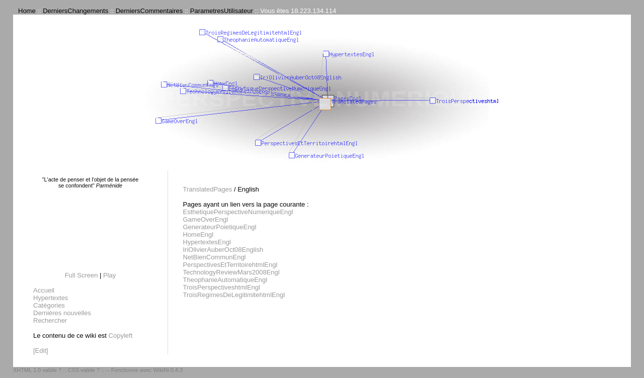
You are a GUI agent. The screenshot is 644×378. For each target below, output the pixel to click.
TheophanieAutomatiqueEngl (225, 280)
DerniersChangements (75, 11)
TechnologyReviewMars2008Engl (231, 272)
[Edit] (40, 350)
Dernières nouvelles (62, 313)
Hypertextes (50, 298)
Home (27, 11)
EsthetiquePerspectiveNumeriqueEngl (238, 212)
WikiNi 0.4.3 (168, 370)
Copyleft (121, 335)
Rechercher (50, 320)
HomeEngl (198, 234)
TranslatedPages (207, 189)
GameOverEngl (205, 219)
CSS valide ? (83, 370)
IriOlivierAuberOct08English (223, 249)
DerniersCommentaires (149, 11)
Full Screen (81, 275)
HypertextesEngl (207, 242)
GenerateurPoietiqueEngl (220, 227)
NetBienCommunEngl (214, 257)
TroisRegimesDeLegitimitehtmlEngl (234, 295)
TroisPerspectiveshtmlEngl (221, 287)
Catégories (49, 305)
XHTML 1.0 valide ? (37, 370)
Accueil (43, 290)
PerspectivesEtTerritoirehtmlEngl (230, 264)
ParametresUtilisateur (221, 11)
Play (109, 275)
